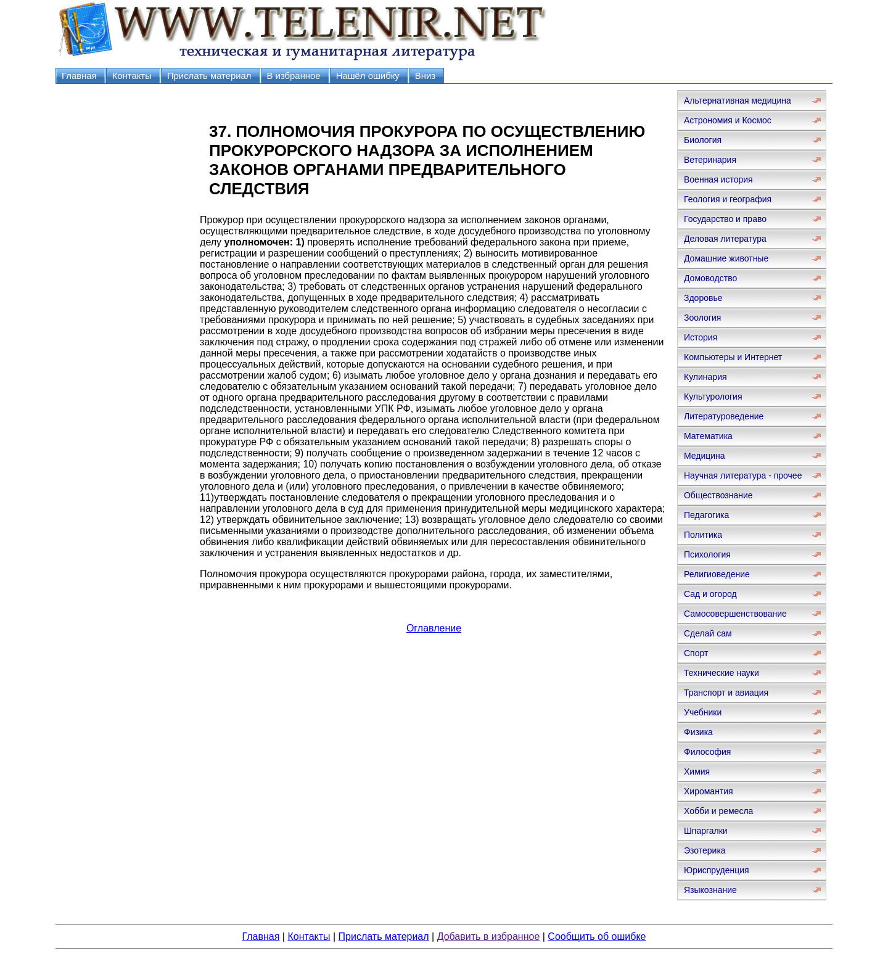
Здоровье (703, 298)
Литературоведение (723, 416)
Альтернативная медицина (737, 100)
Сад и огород (710, 594)
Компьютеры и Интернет (733, 357)
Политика (703, 535)
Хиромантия (708, 791)
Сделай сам (708, 633)
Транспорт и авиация (726, 692)
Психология (707, 554)
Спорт (696, 653)
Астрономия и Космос (727, 120)
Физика (698, 732)
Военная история (718, 179)
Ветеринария (710, 160)
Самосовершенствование (735, 614)
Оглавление (433, 628)
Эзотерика (705, 850)
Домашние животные (726, 258)
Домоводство (710, 278)
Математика (708, 436)
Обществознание (718, 495)
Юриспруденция (716, 870)
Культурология (713, 396)
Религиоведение (717, 574)
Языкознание (710, 890)
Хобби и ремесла (718, 811)
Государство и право (725, 219)
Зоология (702, 318)
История (700, 337)
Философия (707, 752)
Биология (703, 140)
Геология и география (727, 199)
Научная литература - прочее (743, 475)
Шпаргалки (706, 831)
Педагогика (706, 515)
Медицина (704, 456)
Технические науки (721, 673)
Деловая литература (725, 239)
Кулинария (705, 377)
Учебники (703, 712)
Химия (697, 771)
